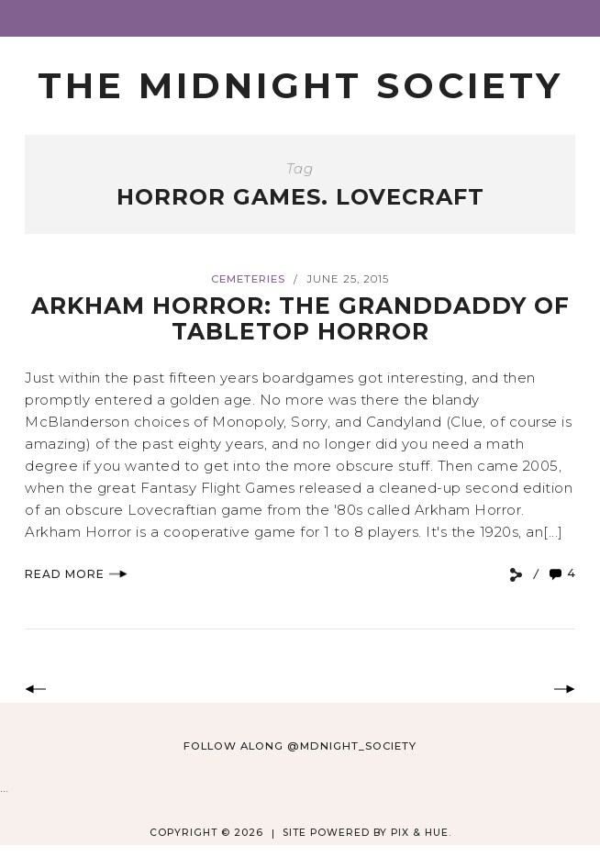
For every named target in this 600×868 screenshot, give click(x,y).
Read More (76, 574)
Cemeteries (248, 279)
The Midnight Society (300, 85)
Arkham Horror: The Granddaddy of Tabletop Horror (300, 318)
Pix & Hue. (421, 833)
